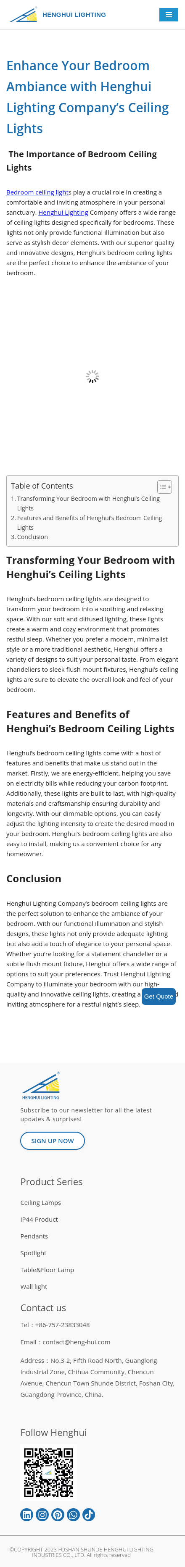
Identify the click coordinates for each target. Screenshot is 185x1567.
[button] (160, 487)
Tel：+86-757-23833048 (55, 1324)
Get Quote (158, 996)
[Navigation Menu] (169, 15)
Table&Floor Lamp (47, 1270)
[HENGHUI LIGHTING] (25, 15)
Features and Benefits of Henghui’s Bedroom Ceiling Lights (89, 522)
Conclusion (32, 537)
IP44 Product (39, 1219)
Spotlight (33, 1253)
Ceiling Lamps (40, 1203)
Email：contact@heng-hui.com (65, 1342)
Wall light (33, 1287)
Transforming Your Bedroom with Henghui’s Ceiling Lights (88, 503)
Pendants (34, 1236)
